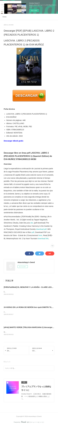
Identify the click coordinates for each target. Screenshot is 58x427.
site (31, 223)
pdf (33, 232)
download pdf (41, 229)
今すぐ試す (34, 10)
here (40, 235)
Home (4, 17)
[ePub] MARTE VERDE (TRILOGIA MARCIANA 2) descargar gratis (31, 328)
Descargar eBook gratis (13, 141)
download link (43, 239)
